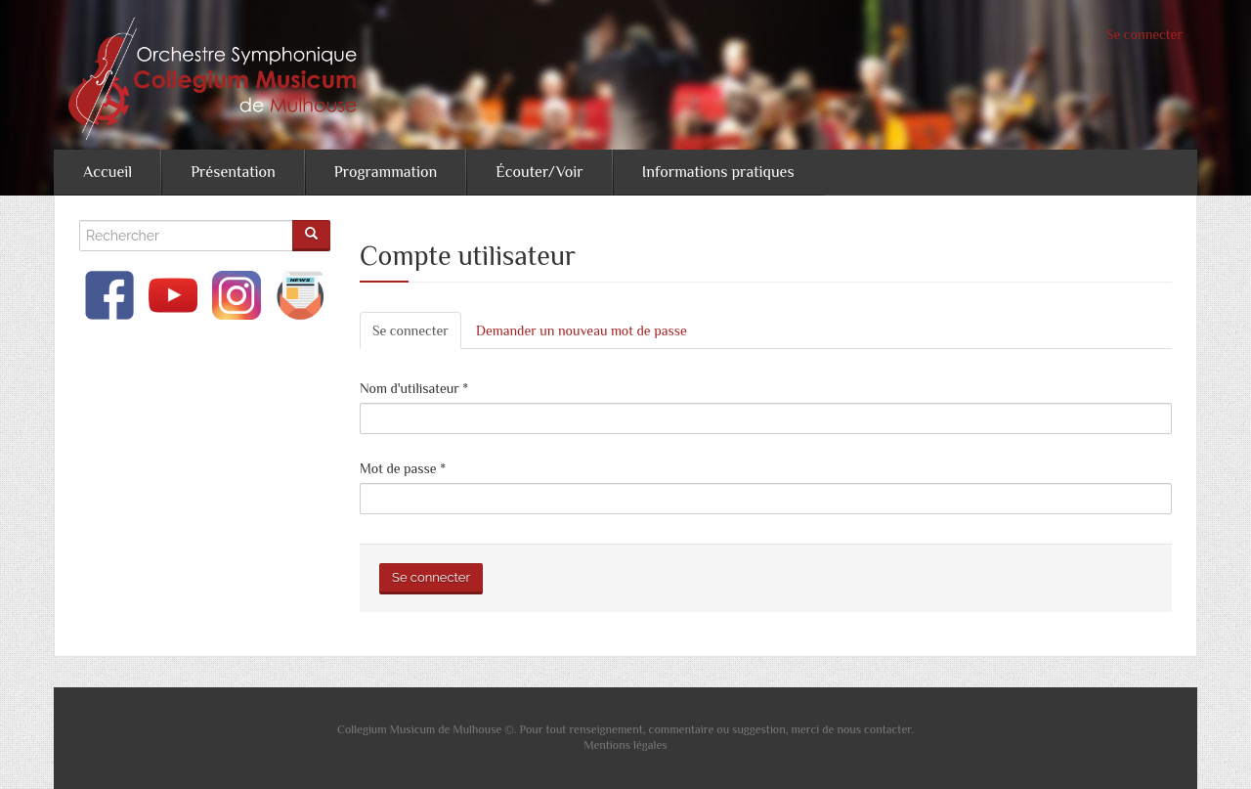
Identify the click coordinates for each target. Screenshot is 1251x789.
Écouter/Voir (539, 172)
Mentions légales (625, 745)
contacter (887, 729)
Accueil (107, 172)
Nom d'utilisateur (414, 388)
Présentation (233, 172)
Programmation (385, 172)
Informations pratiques (718, 172)
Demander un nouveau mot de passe (581, 330)
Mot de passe (403, 468)
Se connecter (1144, 34)
